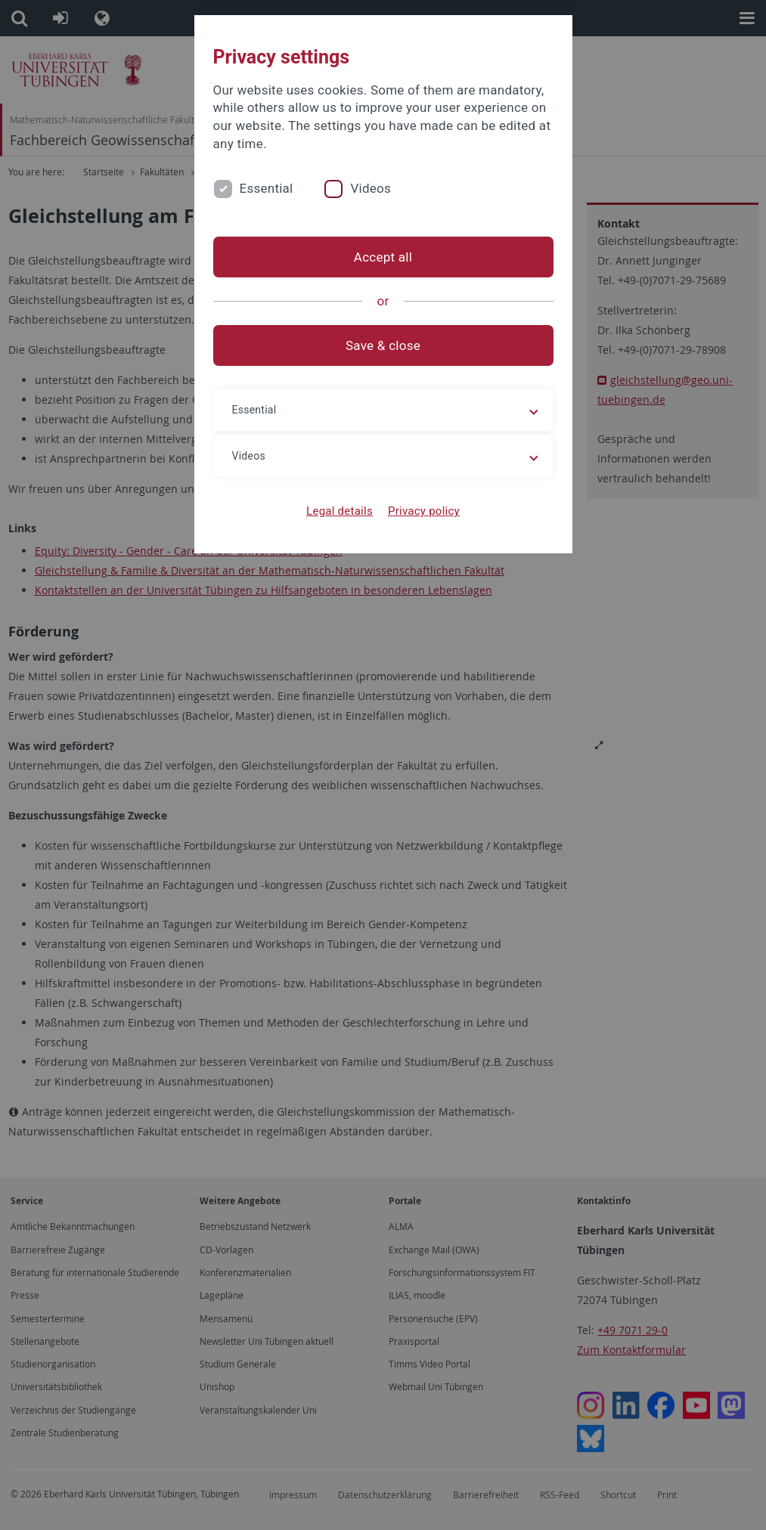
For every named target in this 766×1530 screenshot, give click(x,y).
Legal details (339, 511)
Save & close (383, 345)
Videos (370, 188)
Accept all (383, 257)
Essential (266, 188)
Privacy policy (424, 511)
